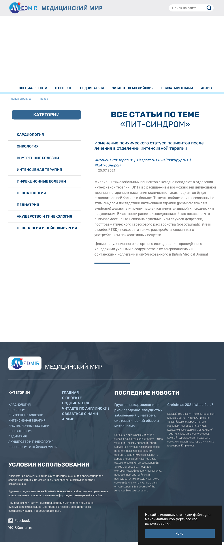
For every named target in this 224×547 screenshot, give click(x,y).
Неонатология (31, 198)
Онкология (28, 151)
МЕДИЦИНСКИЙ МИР (72, 8)
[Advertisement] (112, 53)
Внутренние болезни (38, 163)
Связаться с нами (80, 418)
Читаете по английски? (85, 413)
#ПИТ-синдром (107, 170)
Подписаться (75, 408)
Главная (70, 397)
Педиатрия (28, 209)
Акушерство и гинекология (44, 221)
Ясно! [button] (179, 533)
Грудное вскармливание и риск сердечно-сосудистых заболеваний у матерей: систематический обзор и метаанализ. (138, 420)
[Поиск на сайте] (191, 7)
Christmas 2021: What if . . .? (190, 409)
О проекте (72, 403)
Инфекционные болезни (41, 186)
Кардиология (30, 139)
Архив (68, 424)
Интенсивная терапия (113, 165)
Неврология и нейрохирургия (162, 165)
